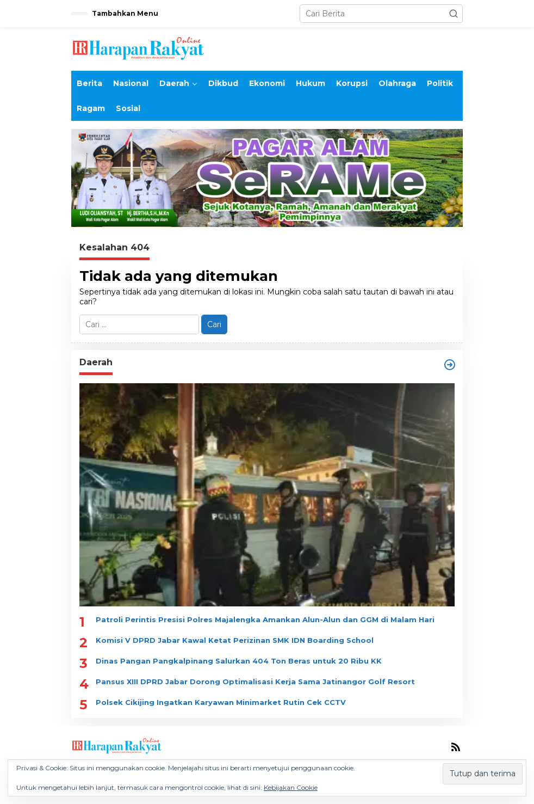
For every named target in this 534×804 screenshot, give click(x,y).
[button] (453, 13)
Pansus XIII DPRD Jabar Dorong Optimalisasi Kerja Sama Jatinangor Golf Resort (255, 681)
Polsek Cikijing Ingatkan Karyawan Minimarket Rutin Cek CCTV (221, 702)
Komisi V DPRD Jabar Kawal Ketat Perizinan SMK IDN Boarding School (235, 640)
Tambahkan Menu (125, 13)
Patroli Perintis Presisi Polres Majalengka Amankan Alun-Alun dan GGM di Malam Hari (265, 619)
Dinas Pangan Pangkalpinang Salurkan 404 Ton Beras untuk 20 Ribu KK (239, 660)
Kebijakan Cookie (291, 787)
